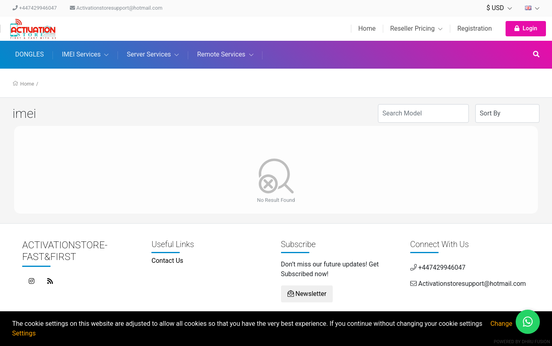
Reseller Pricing (416, 28)
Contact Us (167, 260)
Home (367, 28)
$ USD (499, 8)
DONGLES (29, 54)
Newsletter (307, 294)
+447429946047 (35, 8)
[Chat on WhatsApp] (528, 322)
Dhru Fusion (536, 341)
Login (525, 28)
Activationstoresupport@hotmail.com (116, 8)
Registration (474, 28)
